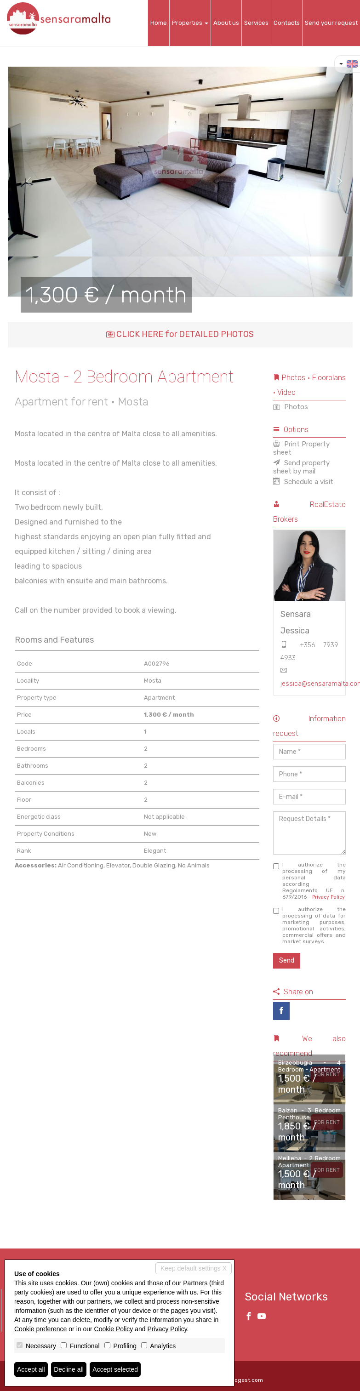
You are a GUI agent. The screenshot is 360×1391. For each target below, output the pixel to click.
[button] (25, 181)
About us (226, 22)
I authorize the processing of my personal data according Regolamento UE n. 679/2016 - (309, 880)
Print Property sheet (301, 448)
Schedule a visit (303, 482)
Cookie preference (40, 1329)
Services (256, 22)
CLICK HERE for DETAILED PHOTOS (180, 334)
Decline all (69, 1369)
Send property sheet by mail (301, 467)
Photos (290, 407)
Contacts (287, 22)
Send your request (331, 22)
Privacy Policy (328, 897)
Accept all (31, 1369)
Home (158, 22)
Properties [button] (190, 22)
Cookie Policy (113, 1329)
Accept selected (115, 1369)
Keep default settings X (193, 1268)
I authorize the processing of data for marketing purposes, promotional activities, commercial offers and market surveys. (309, 925)
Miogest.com (246, 1380)
